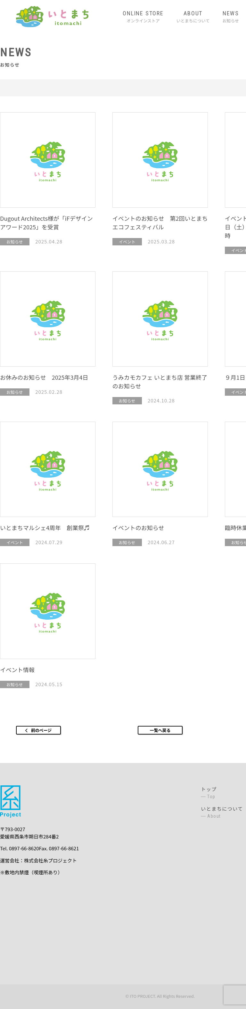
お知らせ (230, 16)
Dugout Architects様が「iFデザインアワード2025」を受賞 (46, 222)
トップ (222, 793)
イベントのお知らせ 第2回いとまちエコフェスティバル (160, 222)
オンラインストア (143, 16)
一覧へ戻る (160, 730)
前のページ (41, 730)
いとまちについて (193, 16)
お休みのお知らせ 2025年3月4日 (44, 377)
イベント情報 (17, 669)
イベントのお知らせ (138, 527)
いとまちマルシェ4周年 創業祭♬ (45, 527)
